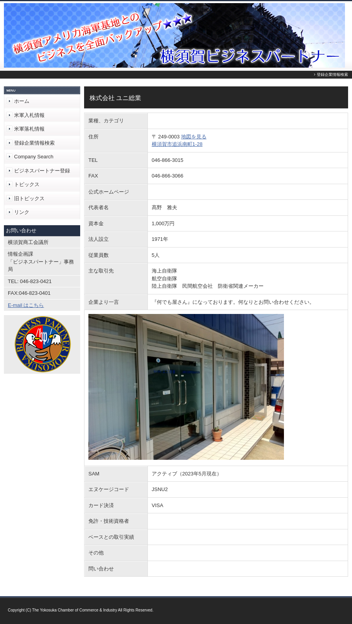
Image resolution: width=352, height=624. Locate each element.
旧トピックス (29, 198)
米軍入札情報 (29, 115)
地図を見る (194, 137)
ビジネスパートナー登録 (42, 171)
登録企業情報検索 (34, 143)
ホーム (21, 101)
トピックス (27, 184)
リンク (21, 212)
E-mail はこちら (26, 305)
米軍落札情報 (29, 129)
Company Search (33, 157)
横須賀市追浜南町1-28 (177, 144)
